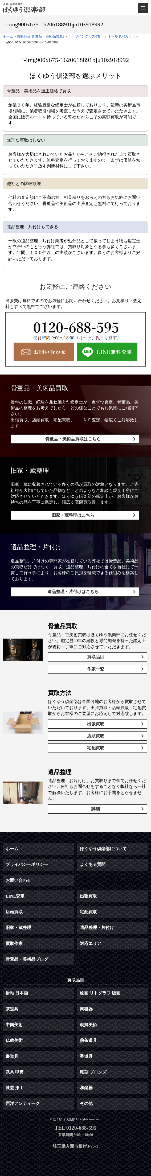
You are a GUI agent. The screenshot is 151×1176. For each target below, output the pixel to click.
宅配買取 (95, 748)
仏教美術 (14, 1040)
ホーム (12, 848)
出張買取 (95, 724)
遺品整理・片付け (97, 927)
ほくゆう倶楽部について (103, 848)
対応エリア (90, 943)
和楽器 (86, 1087)
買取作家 (14, 943)
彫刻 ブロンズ (93, 1072)
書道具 (12, 1056)
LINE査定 (15, 896)
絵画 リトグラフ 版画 (100, 993)
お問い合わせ (18, 880)
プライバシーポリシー (27, 864)
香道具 (86, 1056)
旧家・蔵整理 (18, 927)
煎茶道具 (88, 1040)
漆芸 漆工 (15, 1087)
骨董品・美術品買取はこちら (73, 439)
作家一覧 (95, 669)
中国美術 (14, 1024)
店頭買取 (95, 736)
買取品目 (95, 657)
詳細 (95, 809)
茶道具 (12, 1009)
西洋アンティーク (23, 1103)
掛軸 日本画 (17, 993)
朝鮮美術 (88, 1024)
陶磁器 (86, 1009)
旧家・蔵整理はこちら (73, 515)
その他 (86, 1103)
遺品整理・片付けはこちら (73, 591)
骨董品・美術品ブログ (27, 959)
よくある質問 (92, 864)
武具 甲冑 (15, 1072)
